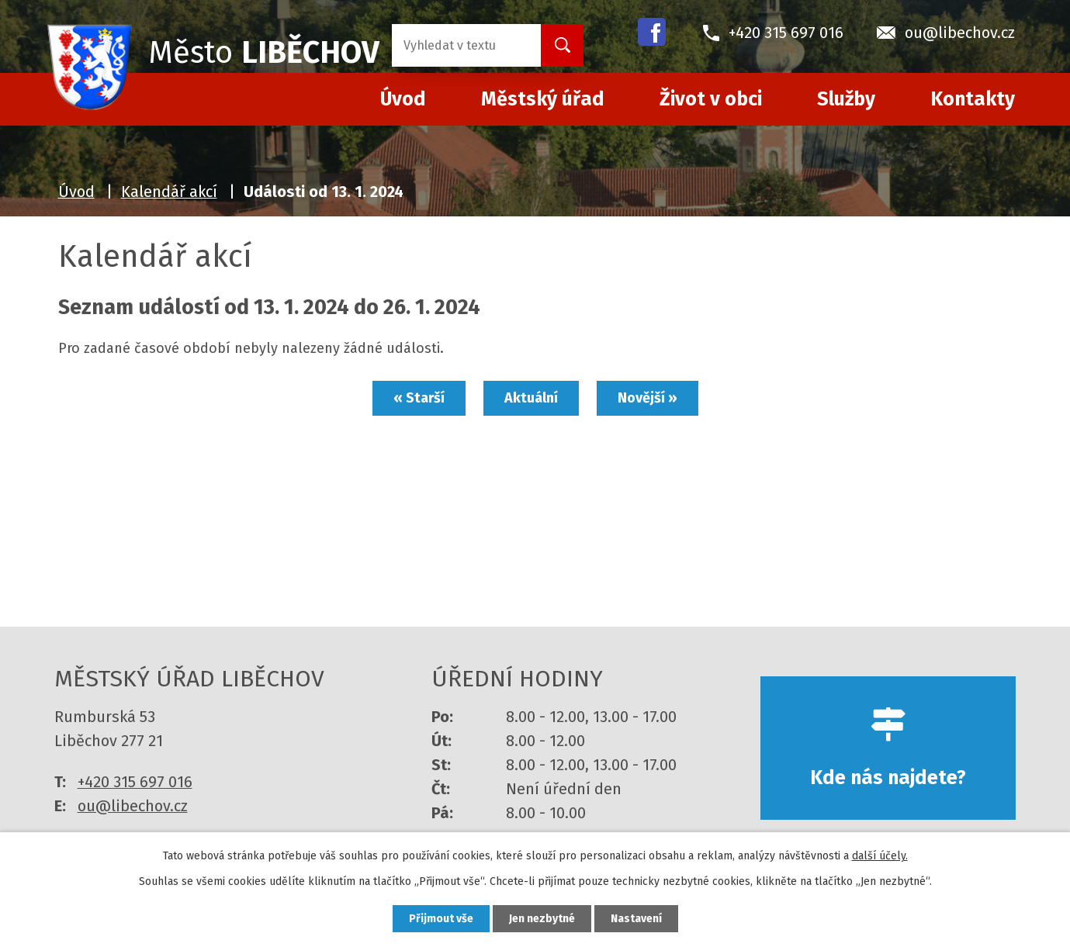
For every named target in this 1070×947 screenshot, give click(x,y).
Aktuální (531, 397)
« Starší (419, 397)
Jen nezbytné (542, 918)
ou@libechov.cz (133, 806)
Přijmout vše (441, 918)
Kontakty (972, 99)
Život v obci (711, 99)
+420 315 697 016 (135, 781)
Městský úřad (542, 99)
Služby (846, 99)
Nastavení (636, 918)
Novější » (647, 397)
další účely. (880, 855)
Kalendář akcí (169, 191)
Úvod (76, 191)
